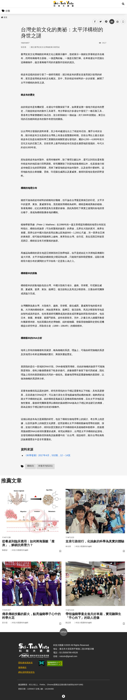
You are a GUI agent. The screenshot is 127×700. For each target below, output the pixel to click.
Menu (4, 4)
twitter (100, 22)
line (105, 22)
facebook (94, 22)
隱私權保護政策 (25, 663)
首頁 (4, 17)
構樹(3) (30, 466)
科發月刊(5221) (45, 466)
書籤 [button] (123, 21)
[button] (123, 4)
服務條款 (22, 667)
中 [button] (112, 22)
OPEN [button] (63, 632)
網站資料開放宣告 (26, 672)
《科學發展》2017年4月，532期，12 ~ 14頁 (47, 455)
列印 (117, 21)
